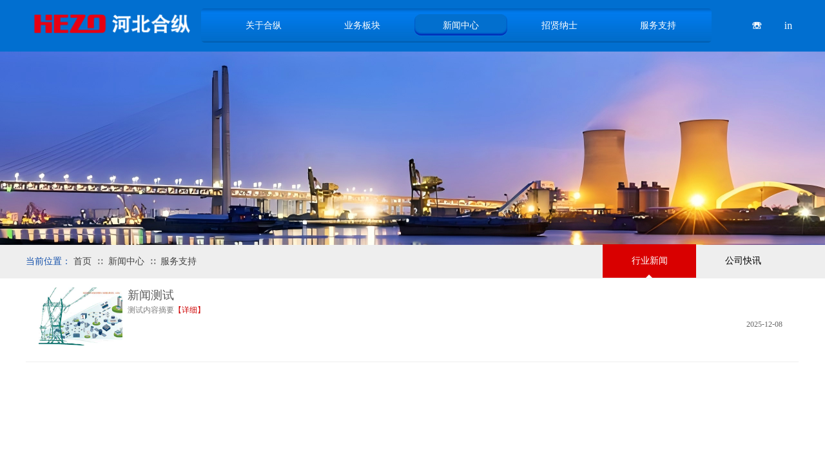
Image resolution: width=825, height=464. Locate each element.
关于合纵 (264, 25)
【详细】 (189, 309)
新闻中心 (126, 261)
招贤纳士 (559, 25)
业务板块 (362, 25)
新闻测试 (151, 295)
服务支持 (178, 261)
